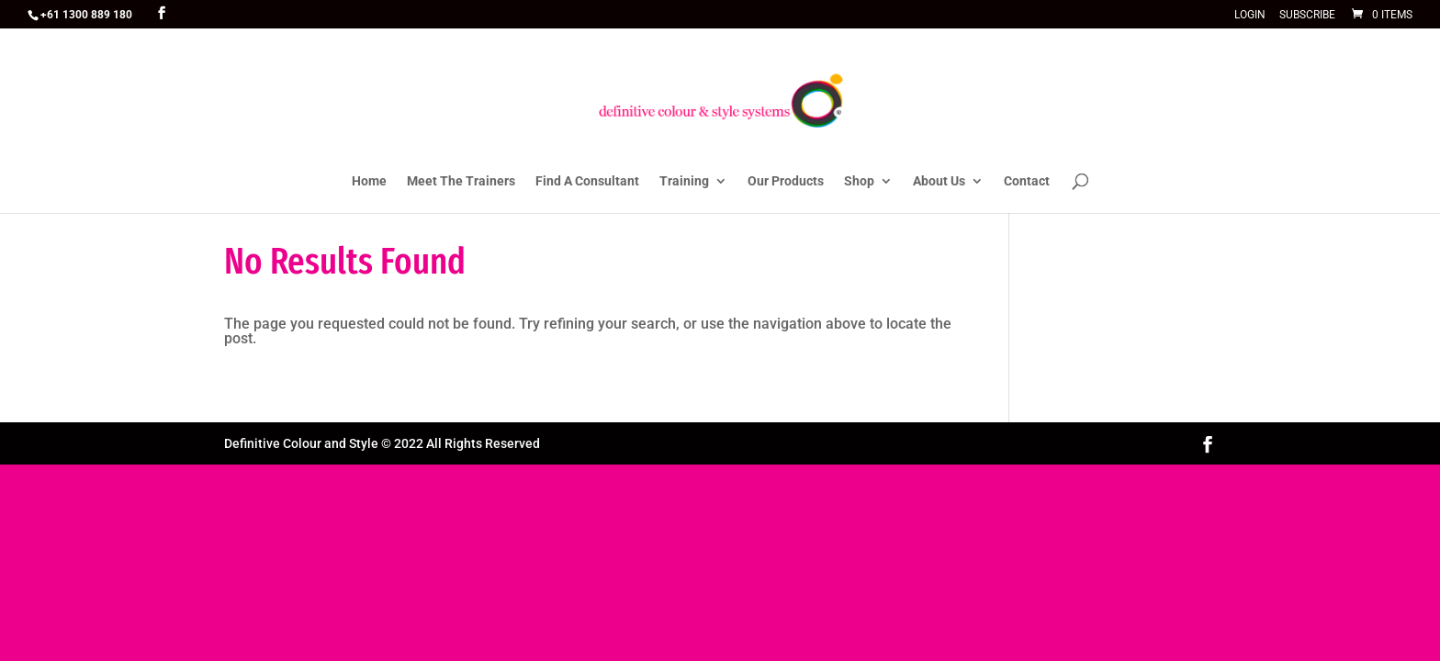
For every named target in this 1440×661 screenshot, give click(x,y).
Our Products (786, 181)
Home (369, 181)
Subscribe (1307, 15)
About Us (939, 181)
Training (684, 181)
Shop (859, 181)
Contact (1027, 181)
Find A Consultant (587, 181)
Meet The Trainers (461, 181)
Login (1250, 15)
